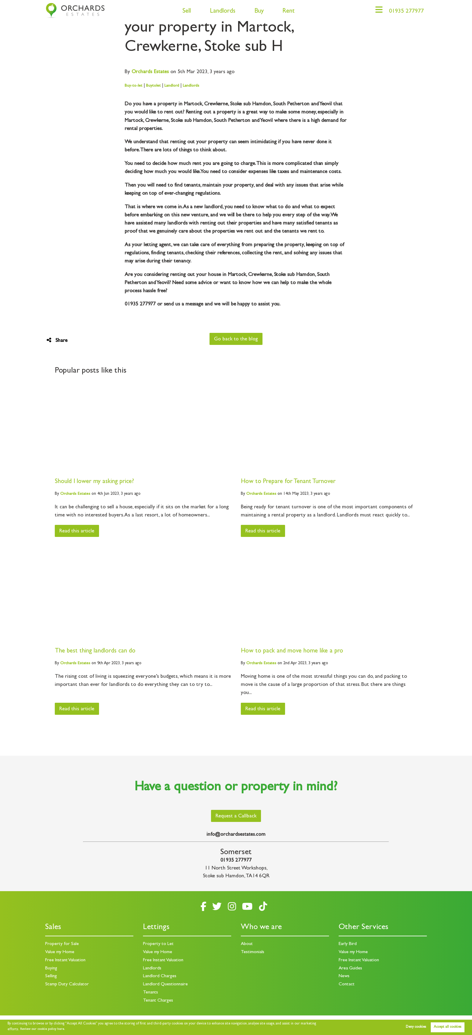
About (247, 945)
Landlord (171, 86)
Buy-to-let (133, 86)
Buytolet (153, 86)
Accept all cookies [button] (447, 1027)
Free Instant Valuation (66, 961)
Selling (51, 977)
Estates (151, 72)
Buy (256, 11)
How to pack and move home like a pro (292, 651)
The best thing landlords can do (96, 651)
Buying (51, 969)
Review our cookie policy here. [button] (43, 1029)
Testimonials (253, 953)
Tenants (151, 993)
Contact (347, 985)
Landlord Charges (160, 977)
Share (57, 340)
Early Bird (348, 945)
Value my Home (60, 953)
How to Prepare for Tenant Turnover (289, 482)
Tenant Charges (158, 1001)
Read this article (77, 531)
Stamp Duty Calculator (67, 985)
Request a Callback (236, 818)
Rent (286, 11)
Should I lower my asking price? (95, 482)
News (344, 977)
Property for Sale (62, 945)
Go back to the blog (236, 339)
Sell (184, 11)
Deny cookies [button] (416, 1027)
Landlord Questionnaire (166, 985)
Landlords (220, 11)
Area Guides (351, 969)
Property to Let (158, 945)
